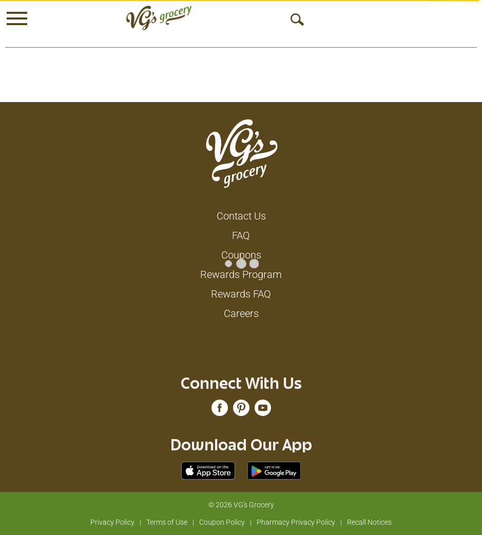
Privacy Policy (112, 522)
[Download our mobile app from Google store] (274, 470)
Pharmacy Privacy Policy (296, 522)
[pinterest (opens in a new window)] (241, 410)
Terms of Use (166, 522)
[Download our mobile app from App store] (208, 470)
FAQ (241, 235)
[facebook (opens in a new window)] (219, 410)
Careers (241, 313)
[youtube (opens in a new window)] (263, 410)
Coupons (241, 255)
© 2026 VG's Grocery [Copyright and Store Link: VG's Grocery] (241, 505)
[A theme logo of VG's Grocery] (159, 18)
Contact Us (241, 216)
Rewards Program (241, 274)
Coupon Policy (222, 522)
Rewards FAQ (241, 294)
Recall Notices (369, 522)
